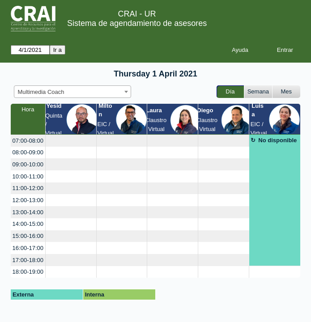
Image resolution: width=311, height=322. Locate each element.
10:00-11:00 (28, 176)
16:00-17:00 (28, 248)
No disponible (277, 140)
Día (230, 91)
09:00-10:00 (28, 164)
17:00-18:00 (28, 260)
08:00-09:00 (28, 152)
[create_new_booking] (71, 141)
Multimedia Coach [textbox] (41, 92)
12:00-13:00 (28, 200)
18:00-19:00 (28, 271)
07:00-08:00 (28, 140)
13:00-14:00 (28, 212)
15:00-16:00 (28, 236)
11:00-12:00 (28, 188)
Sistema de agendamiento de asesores (137, 23)
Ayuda (240, 50)
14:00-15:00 (28, 223)
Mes (286, 91)
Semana (258, 91)
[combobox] (72, 91)
